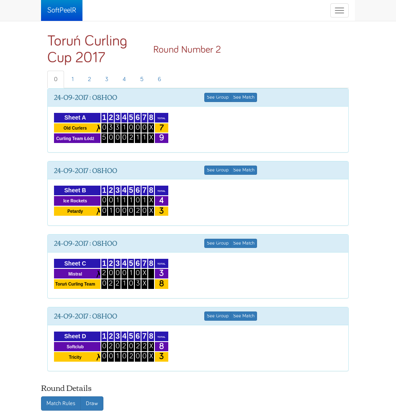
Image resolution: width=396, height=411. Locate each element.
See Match (244, 97)
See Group (218, 97)
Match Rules (60, 403)
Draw (92, 403)
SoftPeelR (61, 10)
